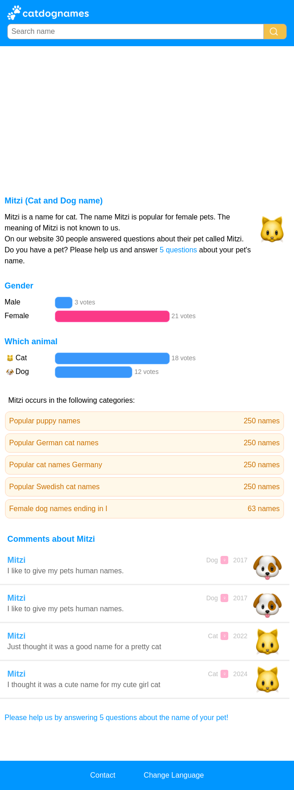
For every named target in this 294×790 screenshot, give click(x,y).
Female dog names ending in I (144, 508)
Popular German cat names (144, 443)
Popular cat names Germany (144, 464)
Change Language (174, 775)
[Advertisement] (147, 115)
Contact (102, 775)
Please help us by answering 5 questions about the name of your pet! (116, 717)
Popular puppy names (144, 421)
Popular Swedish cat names (144, 486)
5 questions (178, 250)
